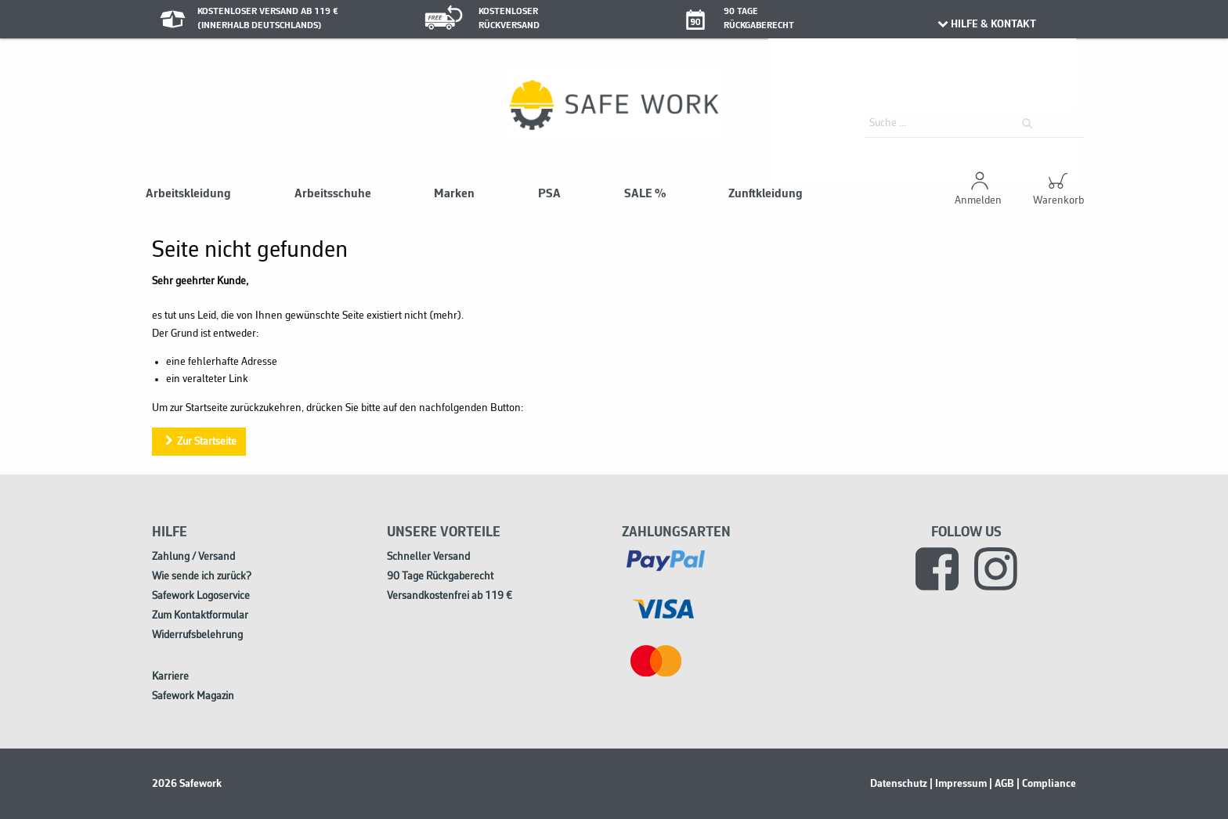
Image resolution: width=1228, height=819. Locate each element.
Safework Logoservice (201, 596)
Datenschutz (898, 783)
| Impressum (958, 783)
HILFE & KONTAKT (985, 24)
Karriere (170, 677)
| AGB (1001, 783)
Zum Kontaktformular (200, 616)
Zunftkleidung (765, 194)
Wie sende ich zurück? (201, 577)
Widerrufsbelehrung (197, 635)
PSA (549, 194)
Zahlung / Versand (193, 557)
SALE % (645, 194)
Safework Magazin (193, 696)
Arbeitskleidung (188, 194)
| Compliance (1046, 783)
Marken (454, 194)
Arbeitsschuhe (332, 194)
